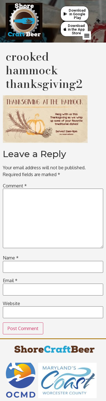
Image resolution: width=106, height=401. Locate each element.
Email (10, 280)
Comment (15, 185)
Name (11, 258)
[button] (87, 35)
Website (11, 303)
